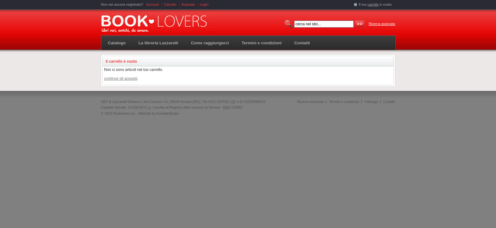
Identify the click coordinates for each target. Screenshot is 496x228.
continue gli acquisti (120, 78)
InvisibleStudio (167, 113)
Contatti (389, 102)
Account (152, 4)
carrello (373, 4)
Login (204, 4)
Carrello (170, 4)
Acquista (188, 4)
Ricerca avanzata (382, 24)
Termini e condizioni (344, 102)
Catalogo (117, 43)
